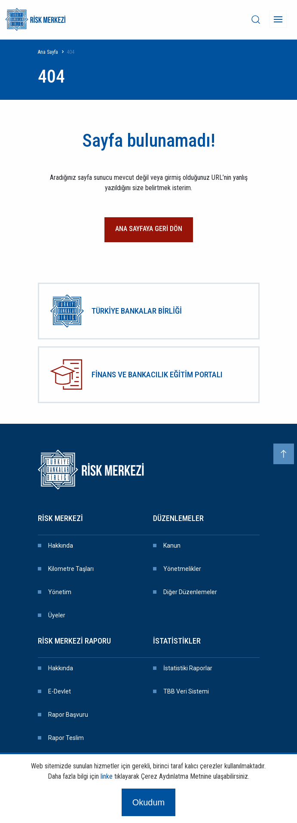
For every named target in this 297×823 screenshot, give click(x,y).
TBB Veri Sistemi (186, 691)
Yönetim (59, 592)
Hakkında (60, 545)
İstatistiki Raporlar (187, 668)
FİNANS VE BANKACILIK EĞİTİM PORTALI (157, 374)
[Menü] (278, 19)
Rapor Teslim (66, 737)
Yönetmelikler (182, 568)
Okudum (148, 802)
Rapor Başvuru (68, 714)
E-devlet (59, 691)
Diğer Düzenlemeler (190, 592)
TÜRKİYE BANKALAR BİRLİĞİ (137, 311)
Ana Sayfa (48, 52)
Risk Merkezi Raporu (74, 640)
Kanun (172, 545)
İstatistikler (177, 640)
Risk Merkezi (60, 518)
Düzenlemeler (178, 518)
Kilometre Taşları (71, 568)
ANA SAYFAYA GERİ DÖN (148, 229)
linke (107, 776)
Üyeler (56, 615)
